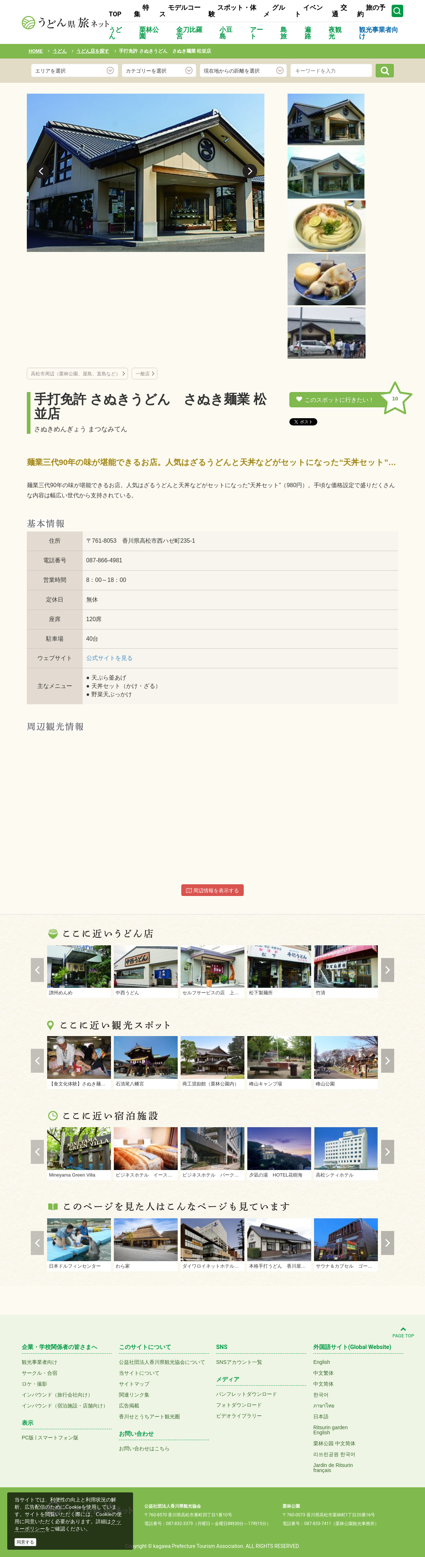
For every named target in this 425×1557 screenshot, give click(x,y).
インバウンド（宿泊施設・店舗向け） (65, 1406)
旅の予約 (371, 11)
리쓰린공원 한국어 (334, 1454)
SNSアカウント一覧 (239, 1362)
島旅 (283, 33)
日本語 (321, 1416)
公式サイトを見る (109, 658)
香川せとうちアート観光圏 (149, 1416)
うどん (115, 33)
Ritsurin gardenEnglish (330, 1429)
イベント (308, 11)
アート (256, 33)
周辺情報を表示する (212, 890)
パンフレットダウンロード (246, 1394)
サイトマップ (134, 1384)
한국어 (321, 1395)
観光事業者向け (378, 33)
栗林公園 (149, 33)
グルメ (274, 11)
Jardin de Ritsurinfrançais (333, 1467)
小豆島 (225, 33)
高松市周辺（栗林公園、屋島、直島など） (75, 373)
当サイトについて (139, 1373)
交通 (339, 11)
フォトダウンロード (239, 1405)
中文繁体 (323, 1373)
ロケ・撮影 (34, 1384)
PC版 (28, 1437)
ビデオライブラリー (239, 1416)
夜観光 (335, 33)
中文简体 (323, 1384)
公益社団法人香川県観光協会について (162, 1362)
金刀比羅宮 (189, 33)
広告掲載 (129, 1406)
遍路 (308, 33)
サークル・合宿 (39, 1373)
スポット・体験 (232, 11)
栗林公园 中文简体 (334, 1443)
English (321, 1362)
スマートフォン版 (58, 1437)
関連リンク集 (134, 1395)
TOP (115, 14)
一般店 (143, 373)
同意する (25, 1542)
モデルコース (180, 11)
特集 (141, 11)
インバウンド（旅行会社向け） (57, 1395)
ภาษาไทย (323, 1406)
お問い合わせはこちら (144, 1448)
